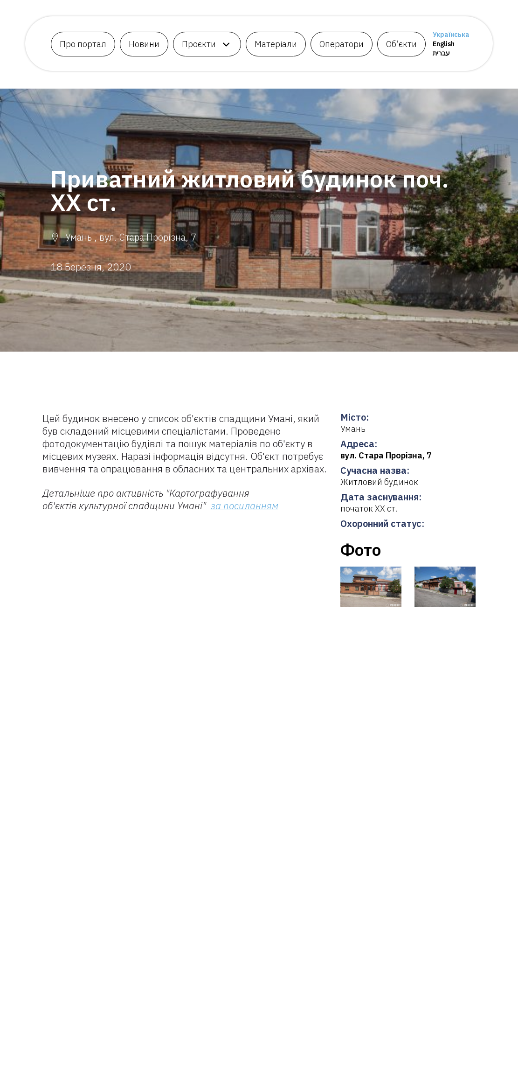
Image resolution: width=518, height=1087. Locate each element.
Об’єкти (401, 44)
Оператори (341, 44)
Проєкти (199, 44)
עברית (441, 53)
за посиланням (244, 505)
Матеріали (276, 44)
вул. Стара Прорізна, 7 (386, 455)
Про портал (83, 44)
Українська (451, 34)
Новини (144, 44)
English (444, 44)
